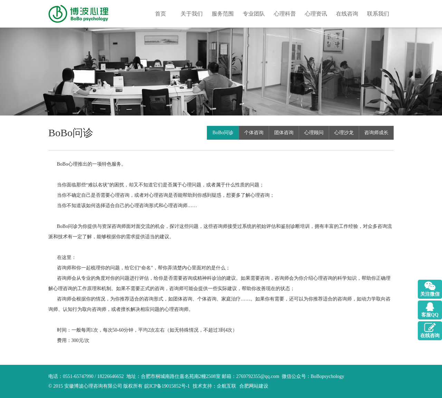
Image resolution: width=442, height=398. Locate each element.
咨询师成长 (376, 132)
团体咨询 (284, 132)
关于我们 (192, 14)
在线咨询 (347, 14)
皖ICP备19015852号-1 (167, 386)
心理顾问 (314, 132)
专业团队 (254, 14)
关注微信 (430, 294)
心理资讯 (316, 14)
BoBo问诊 (222, 132)
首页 (160, 14)
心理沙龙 (344, 132)
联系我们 (378, 14)
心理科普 (285, 14)
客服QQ (430, 314)
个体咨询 (253, 132)
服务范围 (223, 14)
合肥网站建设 (253, 386)
